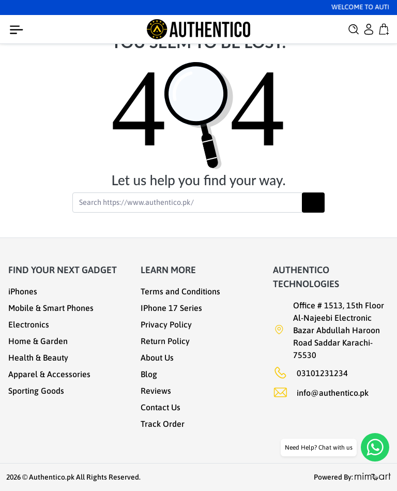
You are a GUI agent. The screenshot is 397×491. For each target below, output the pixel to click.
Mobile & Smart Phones (51, 308)
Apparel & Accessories (49, 374)
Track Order (163, 423)
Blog (149, 374)
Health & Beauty (38, 357)
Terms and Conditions (180, 291)
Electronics (28, 324)
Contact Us (160, 407)
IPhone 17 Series (171, 308)
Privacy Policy (166, 324)
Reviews (156, 390)
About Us (157, 357)
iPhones (22, 291)
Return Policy (165, 341)
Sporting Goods (36, 390)
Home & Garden (38, 341)
